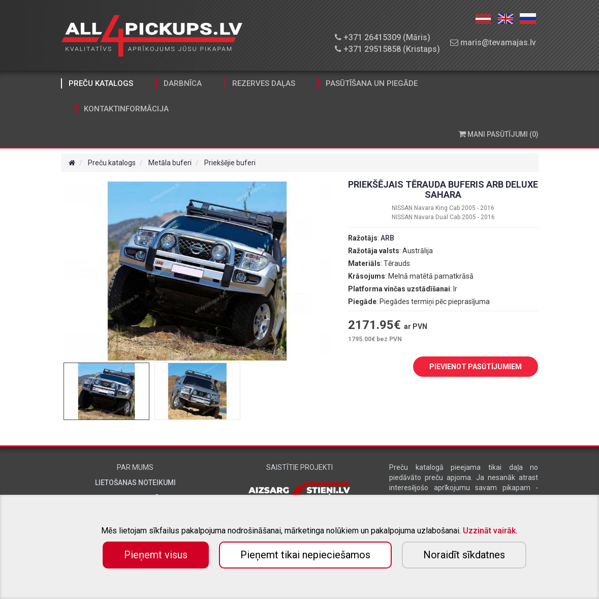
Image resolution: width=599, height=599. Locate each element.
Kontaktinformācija (126, 108)
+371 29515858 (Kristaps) (387, 49)
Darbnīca (183, 83)
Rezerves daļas (263, 83)
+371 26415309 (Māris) (382, 37)
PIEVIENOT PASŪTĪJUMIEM (468, 367)
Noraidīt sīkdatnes (464, 555)
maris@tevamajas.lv (493, 42)
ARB (387, 238)
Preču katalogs (101, 83)
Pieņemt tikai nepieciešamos (305, 555)
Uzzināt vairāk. (490, 530)
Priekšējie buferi (230, 163)
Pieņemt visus (155, 555)
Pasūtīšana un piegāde (372, 83)
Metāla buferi (170, 163)
